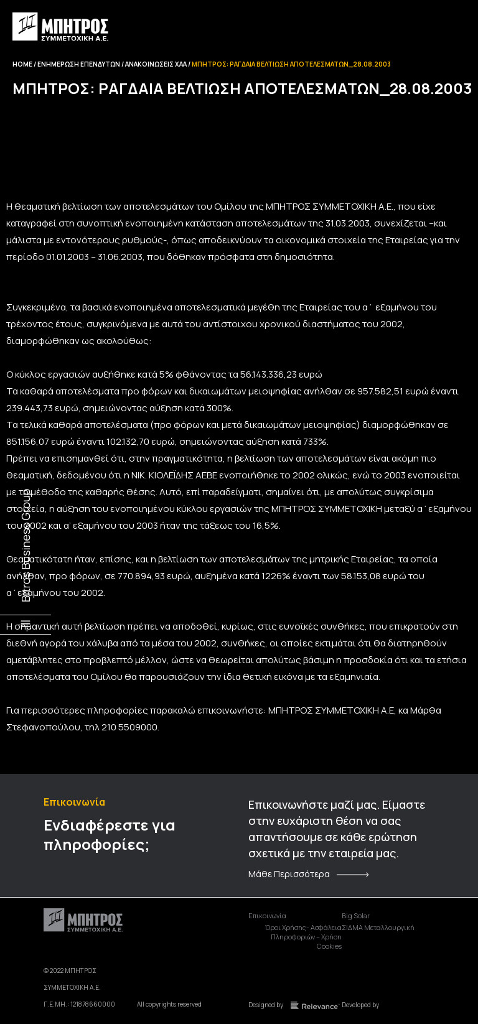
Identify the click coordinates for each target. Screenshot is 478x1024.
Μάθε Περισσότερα (289, 874)
